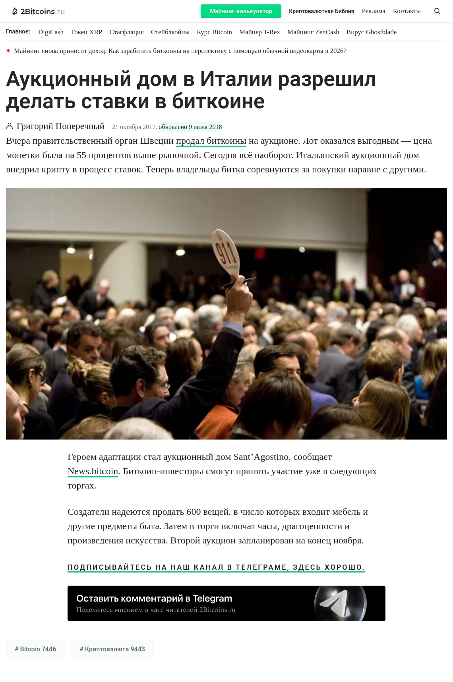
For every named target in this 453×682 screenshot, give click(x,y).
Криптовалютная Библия (321, 11)
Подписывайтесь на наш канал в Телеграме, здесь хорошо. (216, 567)
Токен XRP (86, 32)
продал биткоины (211, 140)
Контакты (407, 11)
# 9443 (112, 649)
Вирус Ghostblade (372, 32)
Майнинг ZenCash (313, 32)
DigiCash (51, 32)
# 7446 (35, 649)
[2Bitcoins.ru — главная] (38, 11)
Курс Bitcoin (214, 32)
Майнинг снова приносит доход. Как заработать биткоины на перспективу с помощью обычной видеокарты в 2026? (180, 51)
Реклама (373, 11)
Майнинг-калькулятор (241, 11)
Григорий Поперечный (61, 126)
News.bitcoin (93, 471)
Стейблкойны (170, 32)
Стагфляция (127, 32)
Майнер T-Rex (259, 32)
